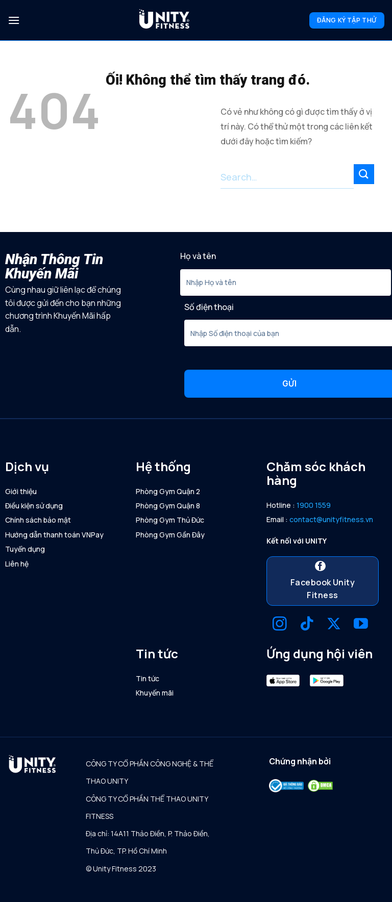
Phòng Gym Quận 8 (168, 505)
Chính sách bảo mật (38, 520)
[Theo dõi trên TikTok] (307, 625)
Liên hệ (17, 564)
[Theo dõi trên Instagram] (280, 625)
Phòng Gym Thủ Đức (170, 520)
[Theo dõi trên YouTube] (361, 625)
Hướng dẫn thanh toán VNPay (54, 534)
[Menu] (14, 20)
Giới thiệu (21, 491)
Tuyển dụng (25, 549)
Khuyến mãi (155, 693)
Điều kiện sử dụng (34, 505)
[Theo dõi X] (334, 625)
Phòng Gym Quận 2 (168, 491)
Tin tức (147, 678)
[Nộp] (364, 174)
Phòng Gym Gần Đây (170, 534)
